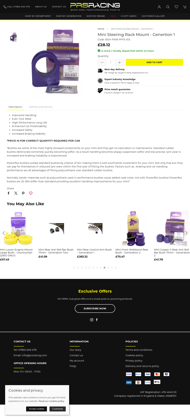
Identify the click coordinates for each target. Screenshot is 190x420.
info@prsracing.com (34, 355)
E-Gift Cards (129, 16)
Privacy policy (133, 360)
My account (77, 360)
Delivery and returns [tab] (40, 107)
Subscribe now (95, 308)
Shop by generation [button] (68, 16)
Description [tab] (15, 107)
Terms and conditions (138, 349)
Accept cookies (36, 409)
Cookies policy (134, 355)
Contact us (59, 6)
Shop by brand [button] (96, 16)
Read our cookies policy (51, 401)
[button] (168, 6)
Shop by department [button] (38, 16)
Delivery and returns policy (142, 366)
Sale (113, 16)
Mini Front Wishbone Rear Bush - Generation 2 (132, 251)
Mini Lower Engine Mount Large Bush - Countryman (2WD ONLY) (16, 252)
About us (41, 6)
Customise (57, 409)
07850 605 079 (27, 349)
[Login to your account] (159, 6)
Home (101, 29)
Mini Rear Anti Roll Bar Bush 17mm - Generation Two (56, 251)
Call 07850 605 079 (16, 7)
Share (10, 188)
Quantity (103, 56)
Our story (75, 349)
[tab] (74, 267)
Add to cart (154, 62)
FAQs (73, 366)
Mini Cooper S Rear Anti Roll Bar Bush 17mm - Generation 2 (172, 252)
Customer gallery (153, 16)
